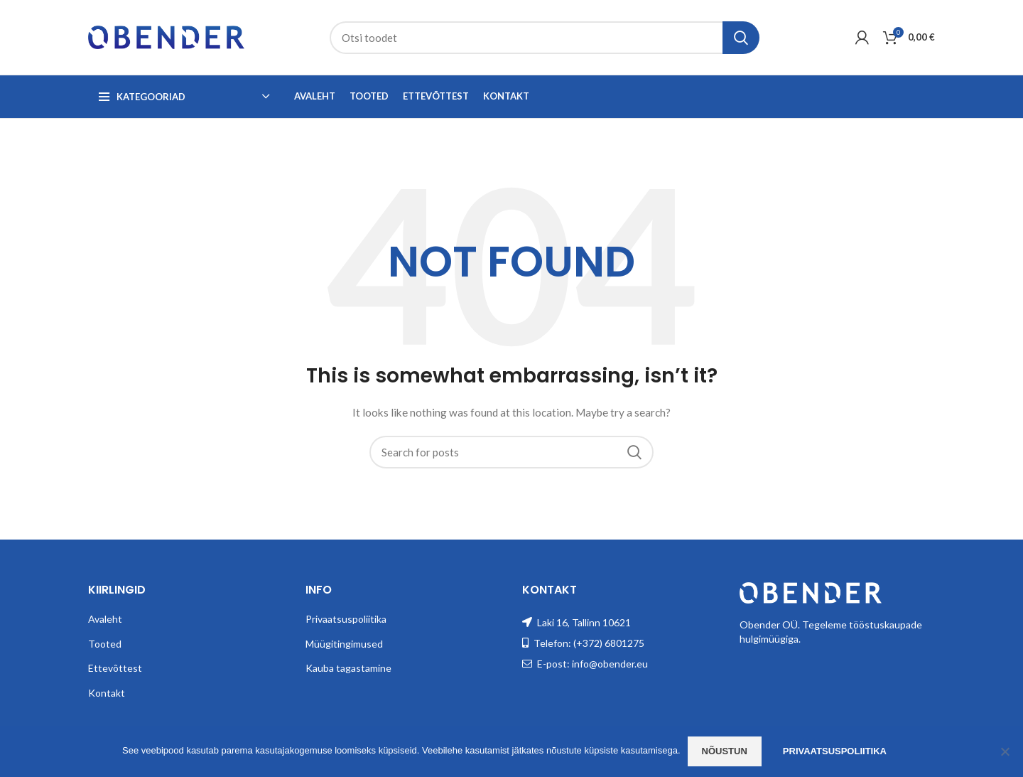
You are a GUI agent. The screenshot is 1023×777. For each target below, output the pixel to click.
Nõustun (724, 751)
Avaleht (105, 619)
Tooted (104, 644)
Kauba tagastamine (348, 668)
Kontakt (106, 693)
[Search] (544, 37)
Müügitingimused (344, 644)
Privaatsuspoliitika (345, 619)
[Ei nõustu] (1005, 751)
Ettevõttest (115, 668)
